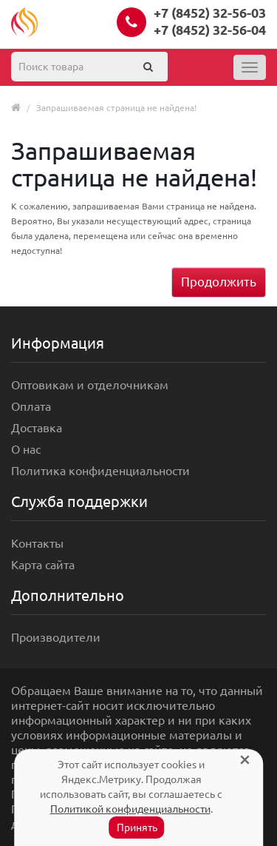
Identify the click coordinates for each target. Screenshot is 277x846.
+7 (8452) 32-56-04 (210, 29)
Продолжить (218, 282)
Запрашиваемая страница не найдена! (116, 108)
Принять (137, 827)
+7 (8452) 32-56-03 (210, 12)
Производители (55, 637)
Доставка (36, 427)
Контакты (37, 543)
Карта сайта (43, 564)
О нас (26, 449)
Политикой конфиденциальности (130, 809)
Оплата (31, 406)
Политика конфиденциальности (100, 470)
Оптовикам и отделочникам (89, 385)
